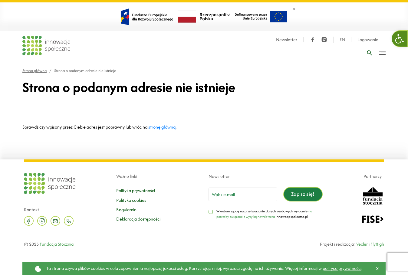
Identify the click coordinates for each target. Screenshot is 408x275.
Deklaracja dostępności (138, 219)
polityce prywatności (342, 268)
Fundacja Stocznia (57, 244)
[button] (400, 38)
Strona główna (34, 71)
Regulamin (126, 209)
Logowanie (367, 39)
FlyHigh (377, 244)
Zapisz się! (303, 194)
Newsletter (286, 39)
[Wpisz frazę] (369, 53)
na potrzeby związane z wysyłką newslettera (264, 214)
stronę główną (162, 127)
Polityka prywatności (135, 190)
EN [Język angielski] (342, 39)
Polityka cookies (131, 200)
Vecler (362, 244)
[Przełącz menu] (382, 53)
